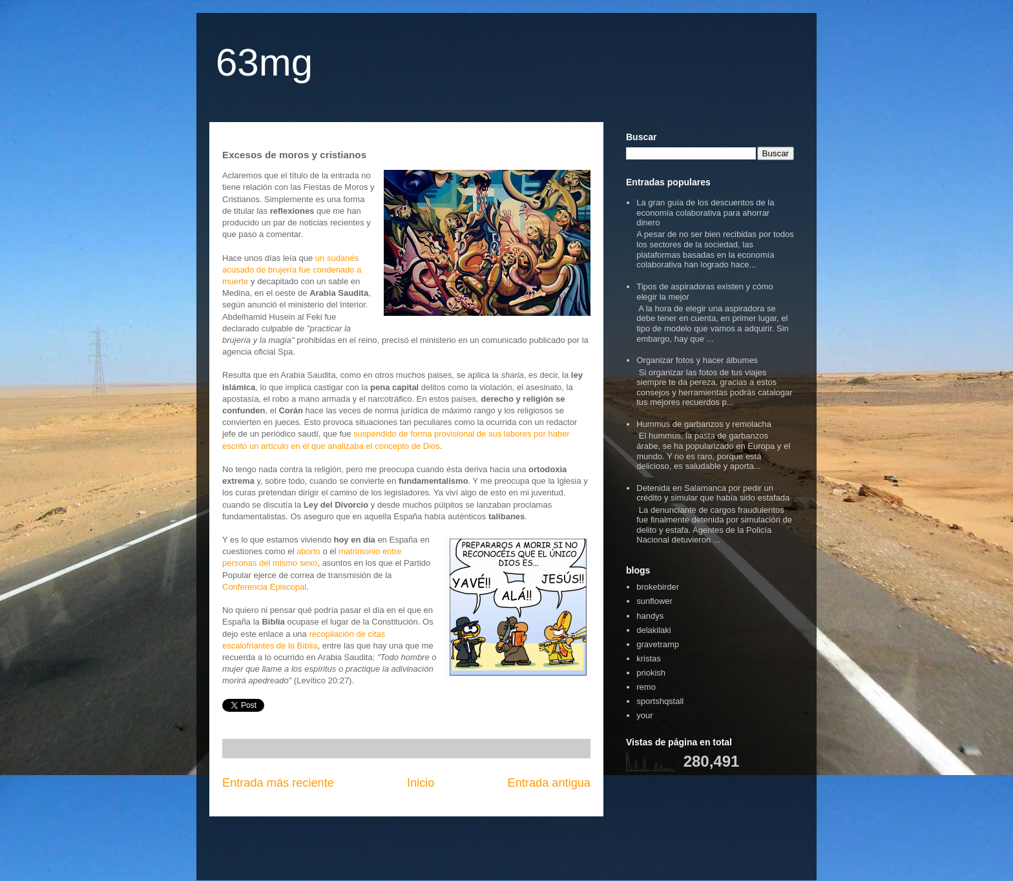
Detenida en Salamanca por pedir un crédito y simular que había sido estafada (712, 493)
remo (646, 687)
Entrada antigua (549, 782)
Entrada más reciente (278, 782)
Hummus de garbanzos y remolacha (703, 424)
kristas (648, 658)
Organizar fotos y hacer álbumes (697, 360)
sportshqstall (660, 701)
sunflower (654, 601)
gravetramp (657, 644)
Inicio (420, 782)
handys (649, 616)
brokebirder (657, 587)
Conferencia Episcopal (264, 587)
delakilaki (653, 630)
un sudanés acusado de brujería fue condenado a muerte (291, 269)
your (644, 715)
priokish (650, 673)
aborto (308, 551)
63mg (264, 62)
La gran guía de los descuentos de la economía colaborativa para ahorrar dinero (705, 212)
